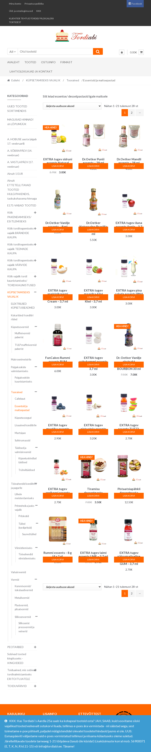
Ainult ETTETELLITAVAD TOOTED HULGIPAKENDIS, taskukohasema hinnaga (22, 189)
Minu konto (15, 3)
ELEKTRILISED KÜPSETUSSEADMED (23, 305)
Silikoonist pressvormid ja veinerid (26, 627)
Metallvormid (22, 597)
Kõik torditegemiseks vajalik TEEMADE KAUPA (20, 249)
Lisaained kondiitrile (26, 425)
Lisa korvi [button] (58, 165)
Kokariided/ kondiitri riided (22, 317)
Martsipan (20, 433)
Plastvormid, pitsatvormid (21, 607)
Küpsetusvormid (20, 327)
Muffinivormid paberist (22, 335)
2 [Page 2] (132, 112)
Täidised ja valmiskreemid (23, 450)
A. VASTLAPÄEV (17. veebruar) (20, 164)
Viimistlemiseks (23, 548)
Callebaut (20, 398)
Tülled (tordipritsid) (25, 525)
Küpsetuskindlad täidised (27, 460)
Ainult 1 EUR (15, 173)
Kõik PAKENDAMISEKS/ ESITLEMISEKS (19, 217)
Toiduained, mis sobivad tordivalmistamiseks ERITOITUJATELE (21, 674)
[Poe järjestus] (72, 106)
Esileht (15, 80)
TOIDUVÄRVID (17, 686)
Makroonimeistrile (21, 359)
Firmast (66, 62)
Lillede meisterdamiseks (24, 496)
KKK (38, 10)
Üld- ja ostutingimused (21, 10)
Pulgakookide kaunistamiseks (23, 379)
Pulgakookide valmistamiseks (19, 369)
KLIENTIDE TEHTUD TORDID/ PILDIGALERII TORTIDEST (31, 20)
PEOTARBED (15, 647)
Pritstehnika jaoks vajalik (24, 507)
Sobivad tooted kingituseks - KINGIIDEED (16, 658)
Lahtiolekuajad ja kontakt (31, 71)
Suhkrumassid (22, 440)
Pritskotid (23, 516)
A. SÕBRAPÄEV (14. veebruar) (19, 153)
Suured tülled (29, 534)
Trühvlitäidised (26, 470)
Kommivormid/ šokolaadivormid (24, 588)
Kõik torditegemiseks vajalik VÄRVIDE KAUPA (20, 265)
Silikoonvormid (23, 617)
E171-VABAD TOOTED (21, 205)
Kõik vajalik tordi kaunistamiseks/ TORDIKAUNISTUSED (21, 281)
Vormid (15, 579)
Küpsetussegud (23, 417)
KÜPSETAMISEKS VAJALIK (43, 80)
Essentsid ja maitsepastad (22, 408)
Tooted (30, 62)
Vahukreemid (18, 572)
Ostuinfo (48, 62)
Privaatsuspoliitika (34, 3)
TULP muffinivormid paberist (26, 347)
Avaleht (13, 62)
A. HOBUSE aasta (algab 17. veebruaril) (22, 141)
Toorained (72, 80)
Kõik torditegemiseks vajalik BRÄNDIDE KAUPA (20, 233)
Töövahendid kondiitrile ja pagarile (24, 485)
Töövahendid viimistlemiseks (26, 556)
